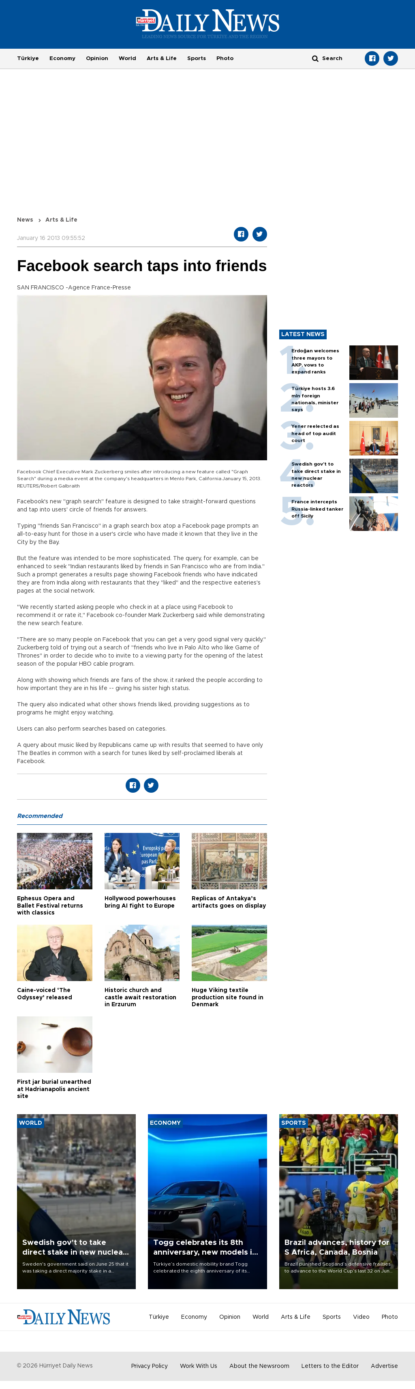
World (127, 58)
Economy (62, 58)
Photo (224, 58)
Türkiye (28, 58)
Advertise (384, 1366)
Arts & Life (162, 58)
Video (361, 1317)
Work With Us (198, 1366)
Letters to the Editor (330, 1366)
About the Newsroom (259, 1366)
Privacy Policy (149, 1366)
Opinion (97, 58)
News (25, 220)
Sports (196, 58)
